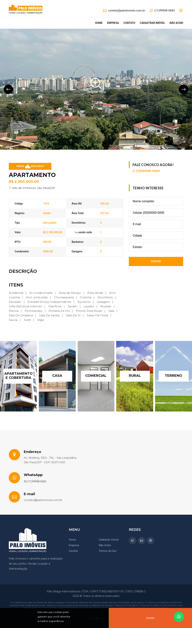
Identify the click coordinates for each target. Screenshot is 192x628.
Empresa (113, 22)
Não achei (176, 22)
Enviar (156, 261)
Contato (129, 22)
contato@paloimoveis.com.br (124, 10)
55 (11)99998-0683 (35, 481)
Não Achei (105, 545)
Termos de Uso (107, 550)
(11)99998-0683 (162, 10)
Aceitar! (150, 618)
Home (99, 22)
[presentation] (8, 89)
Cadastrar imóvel (152, 22)
